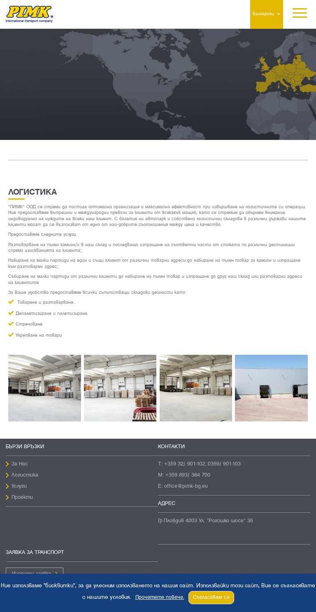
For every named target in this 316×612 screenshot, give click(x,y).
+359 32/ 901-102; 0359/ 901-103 (202, 464)
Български (263, 14)
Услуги (19, 486)
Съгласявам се (211, 597)
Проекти (22, 497)
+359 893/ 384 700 (187, 475)
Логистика (25, 475)
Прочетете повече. (159, 597)
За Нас (20, 464)
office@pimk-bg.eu (186, 486)
